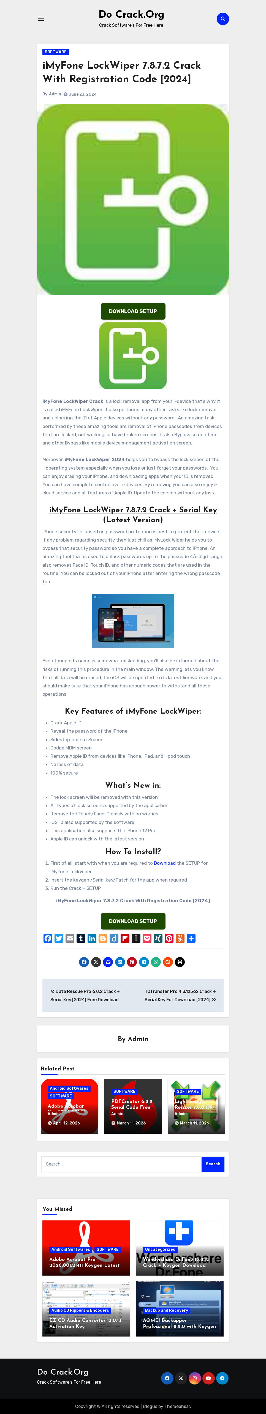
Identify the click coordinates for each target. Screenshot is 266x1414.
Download (165, 863)
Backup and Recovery (166, 1309)
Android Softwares (69, 1088)
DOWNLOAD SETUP (133, 311)
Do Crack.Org (131, 14)
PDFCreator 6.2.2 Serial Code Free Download (132, 1107)
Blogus (150, 1405)
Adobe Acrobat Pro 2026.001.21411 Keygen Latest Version (84, 1264)
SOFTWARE (56, 52)
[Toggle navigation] (41, 18)
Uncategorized (160, 1248)
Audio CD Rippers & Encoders (80, 1309)
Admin (55, 94)
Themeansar (177, 1405)
